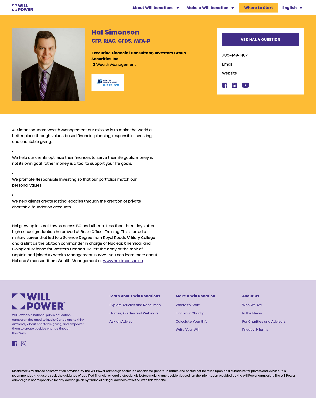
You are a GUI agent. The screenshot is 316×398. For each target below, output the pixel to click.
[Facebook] (14, 343)
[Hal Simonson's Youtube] (245, 86)
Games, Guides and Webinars (133, 313)
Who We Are (252, 305)
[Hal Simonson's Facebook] (224, 86)
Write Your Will (187, 329)
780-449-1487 (235, 55)
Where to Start (258, 7)
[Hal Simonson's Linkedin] (234, 86)
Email (227, 64)
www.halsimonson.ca (123, 260)
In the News (252, 313)
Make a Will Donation (210, 7)
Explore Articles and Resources (135, 305)
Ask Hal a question (260, 39)
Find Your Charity (190, 313)
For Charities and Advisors (264, 321)
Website (229, 73)
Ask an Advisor (121, 321)
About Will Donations (155, 7)
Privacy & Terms (255, 329)
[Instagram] (23, 343)
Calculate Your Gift (191, 321)
